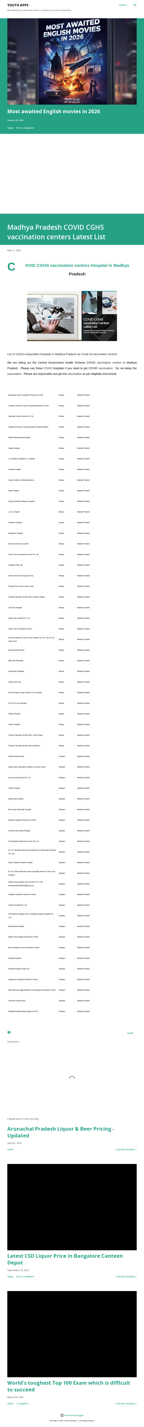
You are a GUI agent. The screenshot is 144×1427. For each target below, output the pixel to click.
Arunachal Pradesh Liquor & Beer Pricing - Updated (60, 1132)
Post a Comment (25, 128)
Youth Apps (17, 5)
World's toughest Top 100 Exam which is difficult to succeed (68, 1386)
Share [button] (10, 128)
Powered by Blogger (72, 1415)
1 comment (22, 1403)
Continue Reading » (126, 1149)
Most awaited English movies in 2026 (53, 111)
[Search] (123, 5)
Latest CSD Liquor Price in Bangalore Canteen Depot (65, 1259)
